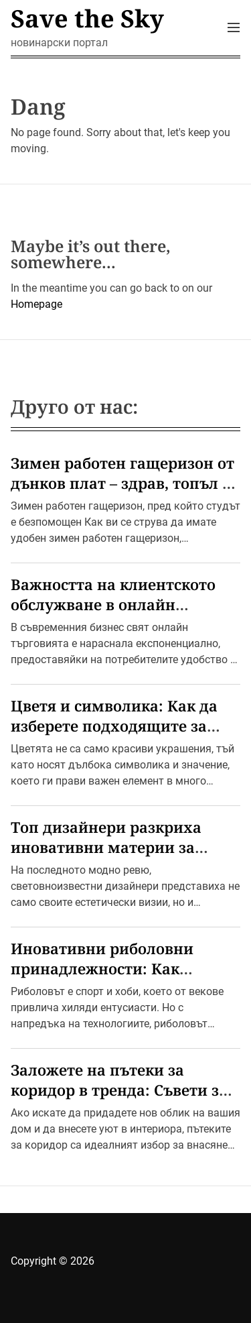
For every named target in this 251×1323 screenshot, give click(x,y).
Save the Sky (87, 19)
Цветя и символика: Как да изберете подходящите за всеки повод (114, 725)
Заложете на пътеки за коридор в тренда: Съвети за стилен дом (119, 1089)
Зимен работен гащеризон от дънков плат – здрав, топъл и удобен (122, 483)
